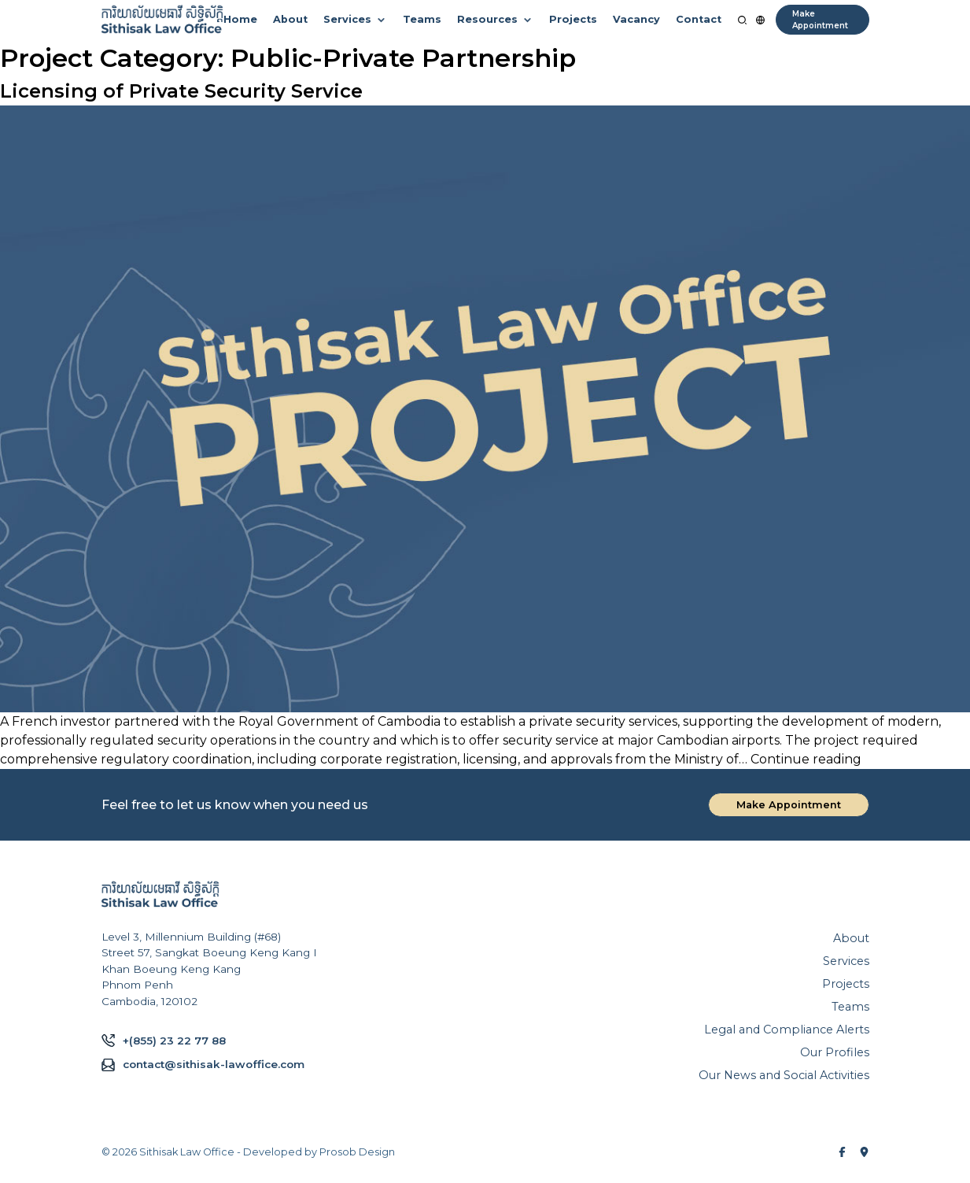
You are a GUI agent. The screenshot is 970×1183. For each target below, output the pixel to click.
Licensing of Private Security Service (181, 90)
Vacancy (636, 19)
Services (347, 19)
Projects (573, 19)
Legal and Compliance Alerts (786, 1029)
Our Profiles (834, 1052)
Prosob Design (357, 1152)
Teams (422, 19)
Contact (698, 19)
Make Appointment (820, 20)
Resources (487, 19)
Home (240, 19)
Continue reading (806, 759)
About (290, 19)
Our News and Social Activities (784, 1075)
